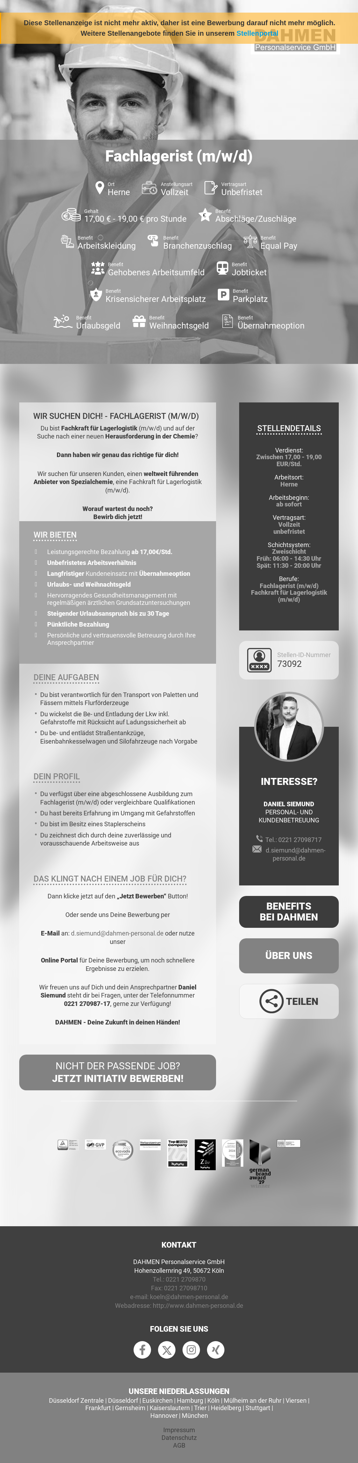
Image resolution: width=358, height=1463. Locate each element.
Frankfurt (98, 1408)
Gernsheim (130, 1408)
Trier (200, 1408)
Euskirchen (157, 1400)
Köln (213, 1400)
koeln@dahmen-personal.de (189, 1296)
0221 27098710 (185, 1288)
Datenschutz (179, 1437)
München (195, 1415)
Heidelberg (226, 1408)
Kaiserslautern (170, 1408)
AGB (179, 1445)
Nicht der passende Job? (117, 1072)
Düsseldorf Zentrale (76, 1400)
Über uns (289, 955)
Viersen (296, 1400)
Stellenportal (258, 33)
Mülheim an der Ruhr (252, 1400)
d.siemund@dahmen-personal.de (117, 933)
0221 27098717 (300, 839)
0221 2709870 (186, 1279)
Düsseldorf (123, 1400)
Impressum (179, 1430)
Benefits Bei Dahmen (289, 911)
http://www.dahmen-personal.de (198, 1305)
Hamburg (190, 1400)
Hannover (164, 1415)
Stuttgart (257, 1408)
